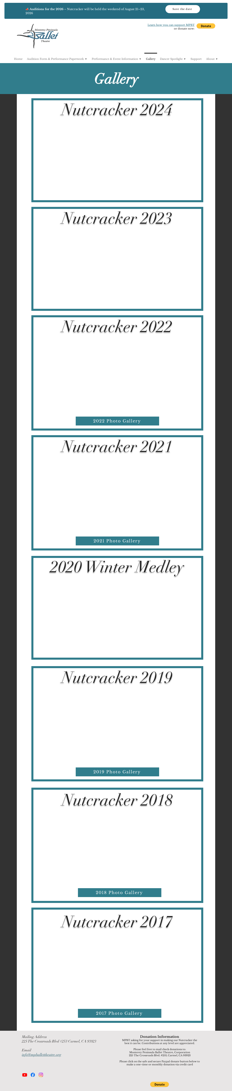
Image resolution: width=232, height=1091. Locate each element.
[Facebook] (33, 1075)
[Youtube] (25, 1075)
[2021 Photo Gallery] (117, 541)
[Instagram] (41, 1075)
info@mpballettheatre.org (41, 1054)
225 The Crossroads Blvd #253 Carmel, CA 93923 (59, 1041)
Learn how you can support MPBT (171, 25)
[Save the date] (182, 9)
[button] (206, 26)
